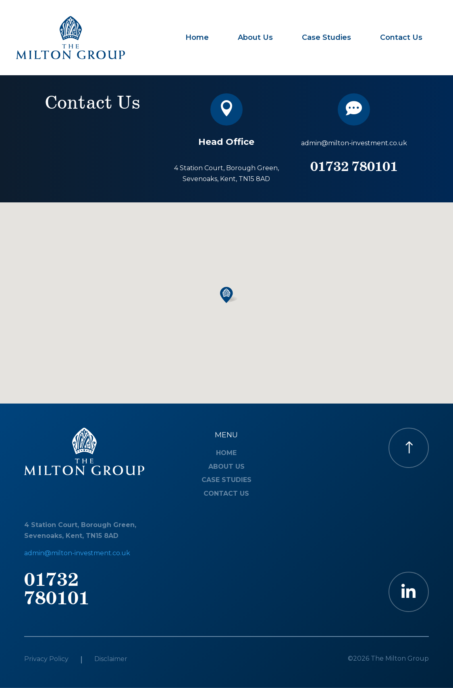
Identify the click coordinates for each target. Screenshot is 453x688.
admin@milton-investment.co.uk (354, 143)
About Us (255, 37)
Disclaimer (110, 659)
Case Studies (326, 37)
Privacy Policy (46, 659)
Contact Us (401, 37)
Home (197, 37)
